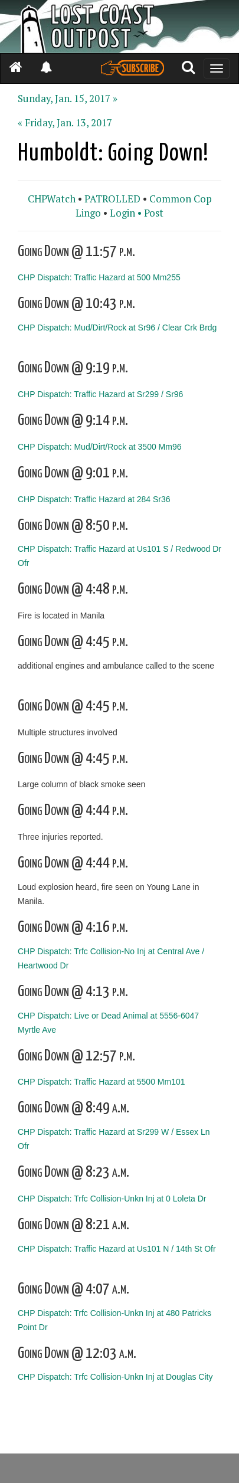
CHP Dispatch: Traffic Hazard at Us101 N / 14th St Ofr (117, 1248)
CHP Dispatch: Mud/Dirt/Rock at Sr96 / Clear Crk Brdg (117, 327)
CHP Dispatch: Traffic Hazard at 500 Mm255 (99, 277)
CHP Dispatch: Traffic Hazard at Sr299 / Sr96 (100, 394)
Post (153, 213)
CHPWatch (52, 198)
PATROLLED (112, 198)
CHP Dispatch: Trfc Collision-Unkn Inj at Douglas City (115, 1376)
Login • (126, 213)
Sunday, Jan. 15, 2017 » (67, 98)
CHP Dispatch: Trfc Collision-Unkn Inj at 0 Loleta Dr (112, 1198)
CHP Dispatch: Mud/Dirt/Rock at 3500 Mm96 (100, 446)
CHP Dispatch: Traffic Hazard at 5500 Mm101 (101, 1081)
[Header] (119, 26)
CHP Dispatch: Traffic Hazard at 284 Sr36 (94, 498)
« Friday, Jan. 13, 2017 (65, 122)
